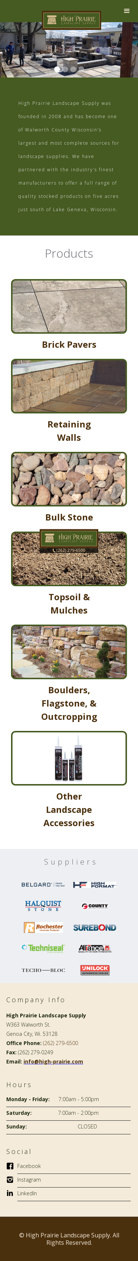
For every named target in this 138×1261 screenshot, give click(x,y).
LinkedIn (27, 1193)
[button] (127, 11)
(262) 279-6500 (60, 1043)
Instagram (29, 1179)
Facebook (29, 1165)
